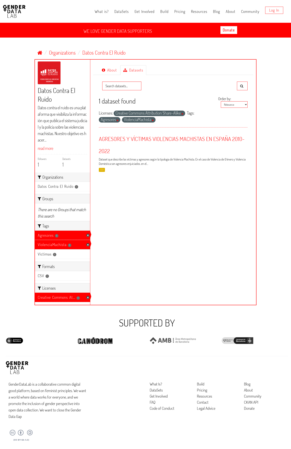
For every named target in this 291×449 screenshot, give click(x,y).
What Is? (156, 383)
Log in (274, 10)
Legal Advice (206, 408)
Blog (216, 11)
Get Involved (144, 11)
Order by (224, 98)
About (230, 11)
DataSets (121, 11)
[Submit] (242, 86)
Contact (202, 402)
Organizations (62, 52)
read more (45, 148)
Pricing (179, 11)
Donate (229, 30)
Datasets (133, 70)
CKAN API (251, 402)
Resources (199, 11)
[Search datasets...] (121, 86)
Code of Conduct (162, 408)
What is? (102, 11)
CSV (102, 169)
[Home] (39, 52)
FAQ (153, 402)
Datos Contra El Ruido (104, 52)
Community (250, 11)
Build (164, 11)
